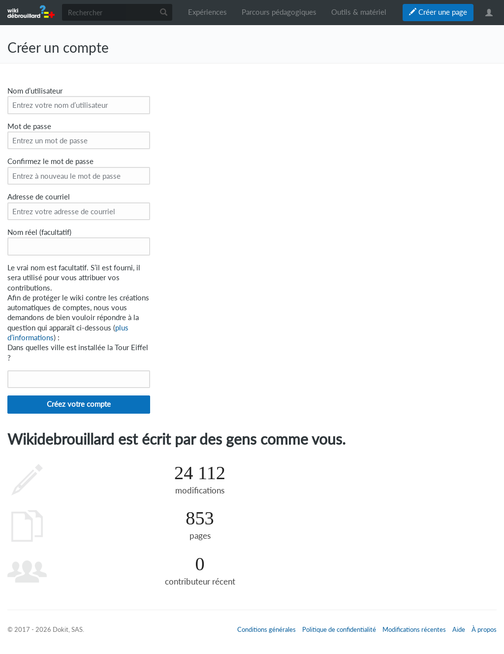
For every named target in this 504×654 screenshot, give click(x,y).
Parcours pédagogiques (279, 12)
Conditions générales (266, 629)
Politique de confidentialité (339, 629)
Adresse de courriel (38, 197)
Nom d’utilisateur (35, 91)
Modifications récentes (414, 629)
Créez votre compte (79, 404)
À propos (484, 629)
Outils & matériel (358, 12)
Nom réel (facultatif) (39, 232)
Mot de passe (29, 126)
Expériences (207, 12)
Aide (458, 629)
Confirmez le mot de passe (50, 161)
